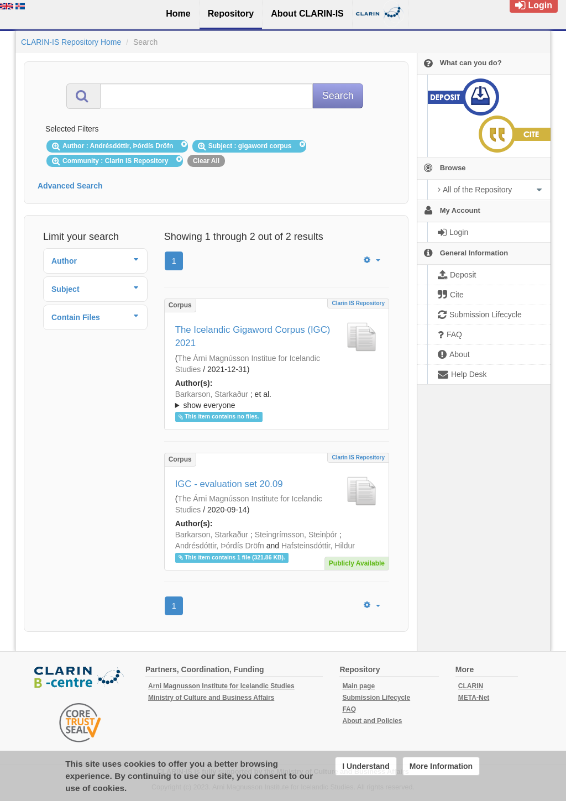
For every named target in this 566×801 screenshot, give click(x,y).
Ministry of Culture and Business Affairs (211, 697)
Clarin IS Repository (358, 303)
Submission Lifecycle (376, 697)
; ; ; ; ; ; (276, 400)
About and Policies (372, 721)
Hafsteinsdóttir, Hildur (318, 545)
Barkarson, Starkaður (211, 394)
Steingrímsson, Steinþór (296, 534)
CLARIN (470, 686)
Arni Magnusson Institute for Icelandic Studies (221, 686)
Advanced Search (70, 185)
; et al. (276, 400)
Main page (358, 686)
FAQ (349, 709)
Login (533, 5)
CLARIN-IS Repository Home (71, 42)
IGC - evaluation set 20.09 (229, 484)
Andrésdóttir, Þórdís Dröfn (219, 545)
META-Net (473, 697)
